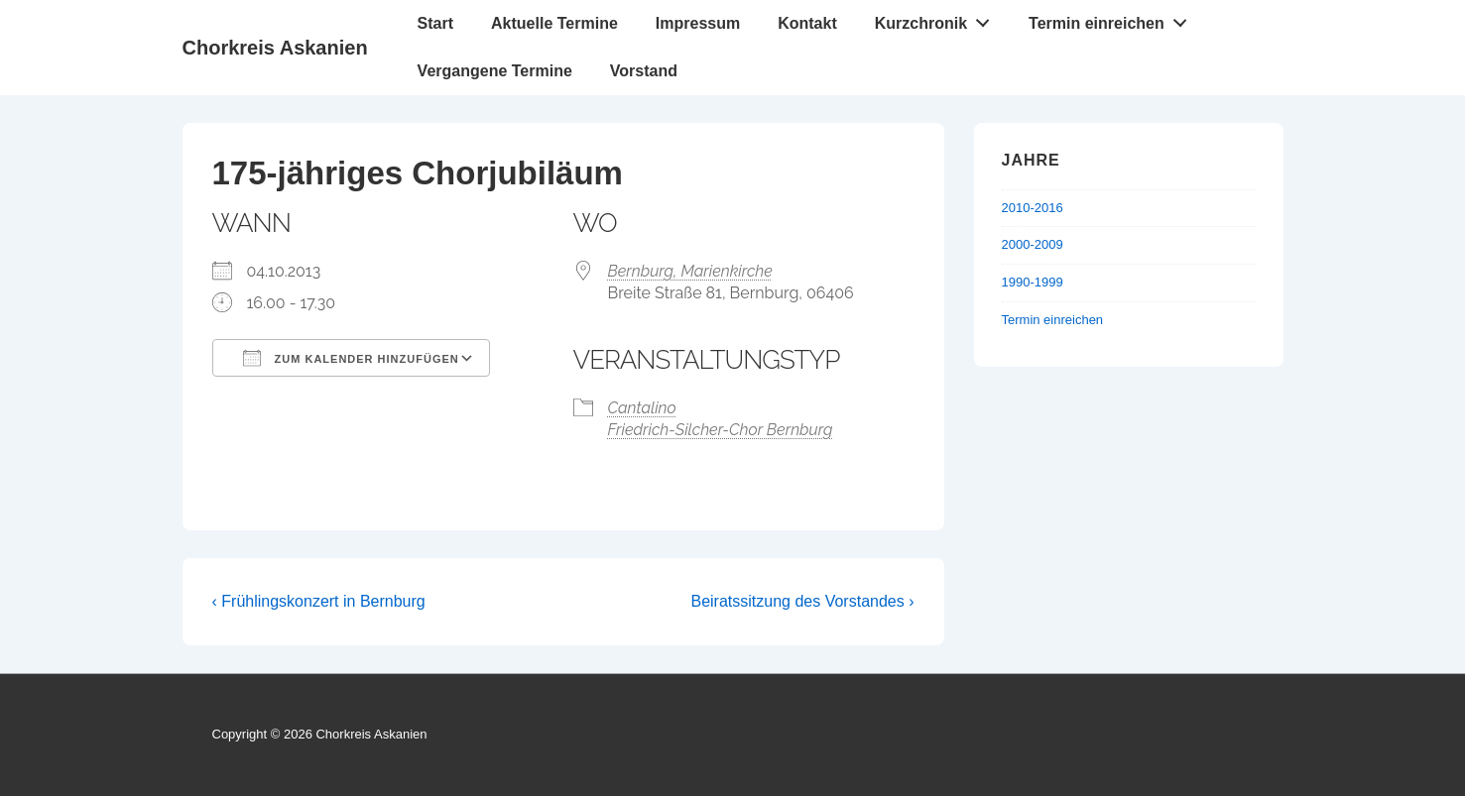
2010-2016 (1032, 207)
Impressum (698, 23)
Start (435, 23)
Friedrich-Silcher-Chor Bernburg (720, 429)
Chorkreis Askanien (275, 47)
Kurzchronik (938, 19)
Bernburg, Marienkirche (690, 271)
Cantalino (642, 407)
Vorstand (643, 70)
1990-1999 (1032, 282)
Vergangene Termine (495, 70)
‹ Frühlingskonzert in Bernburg (319, 601)
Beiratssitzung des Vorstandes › (802, 601)
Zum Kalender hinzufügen (351, 358)
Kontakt (807, 23)
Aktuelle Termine (554, 23)
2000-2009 (1032, 244)
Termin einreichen (1113, 19)
